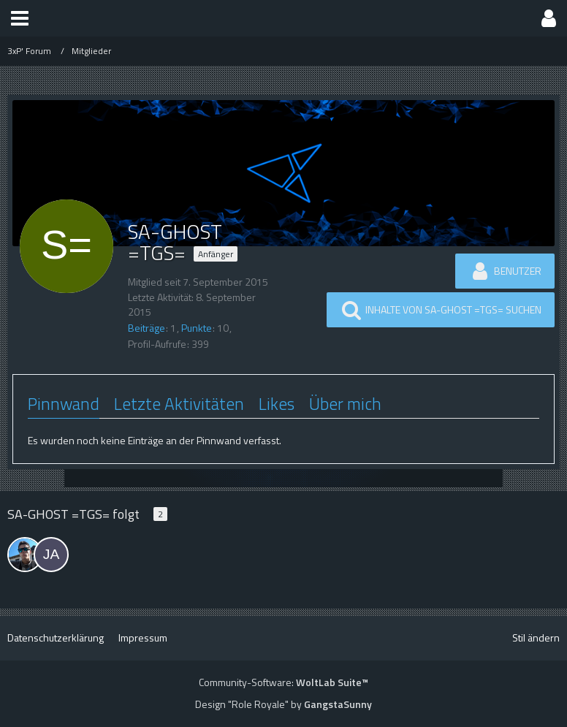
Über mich (345, 403)
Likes (276, 403)
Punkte (196, 327)
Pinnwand (63, 403)
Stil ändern (536, 637)
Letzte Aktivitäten (179, 403)
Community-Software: (283, 682)
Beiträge (146, 327)
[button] (19, 18)
